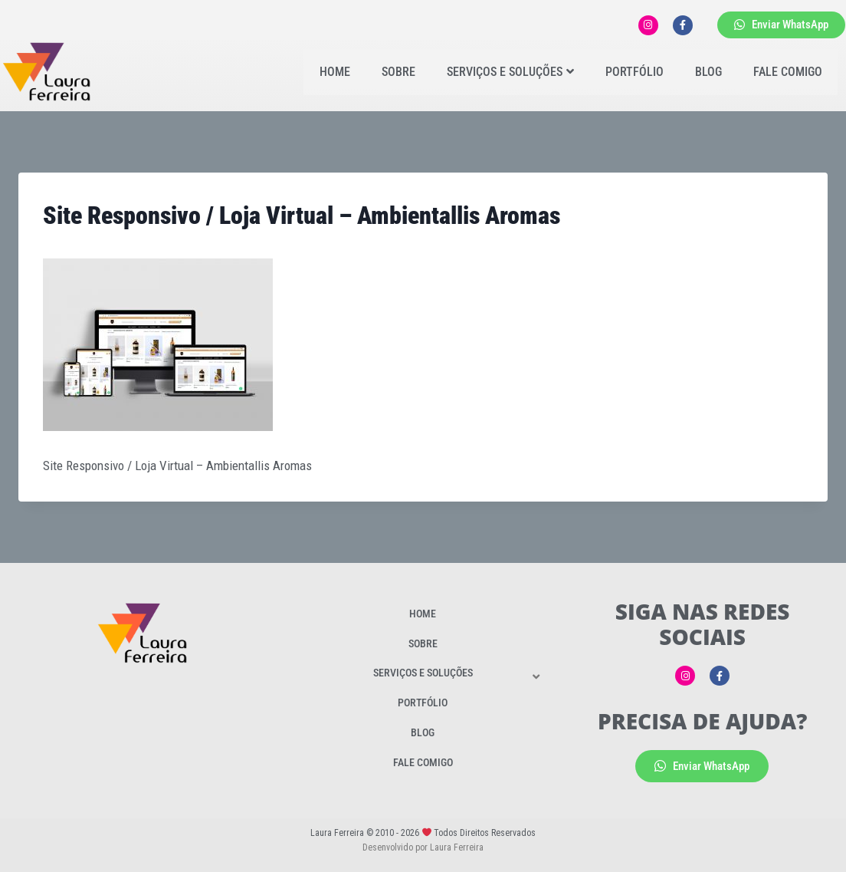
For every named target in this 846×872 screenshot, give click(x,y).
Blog (708, 71)
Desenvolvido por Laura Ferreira (423, 847)
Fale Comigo (787, 71)
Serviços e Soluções (510, 71)
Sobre (398, 71)
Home (335, 71)
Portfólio (634, 71)
